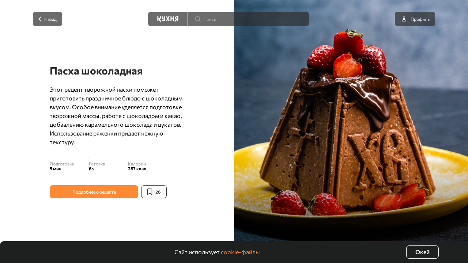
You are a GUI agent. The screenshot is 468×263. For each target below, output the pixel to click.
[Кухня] (168, 19)
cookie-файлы (240, 251)
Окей (422, 251)
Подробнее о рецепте (94, 191)
